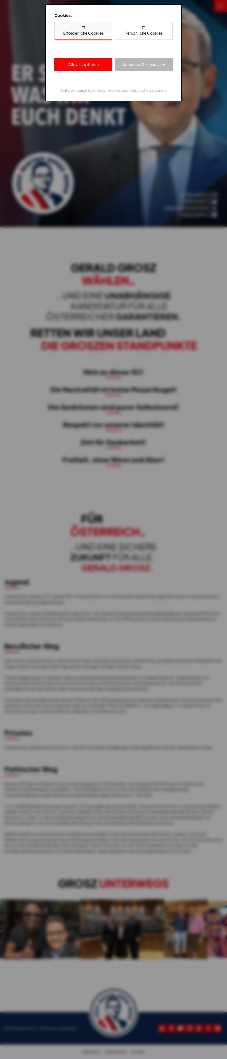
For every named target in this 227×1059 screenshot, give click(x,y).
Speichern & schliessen (143, 64)
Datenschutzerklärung (148, 90)
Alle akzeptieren (83, 64)
